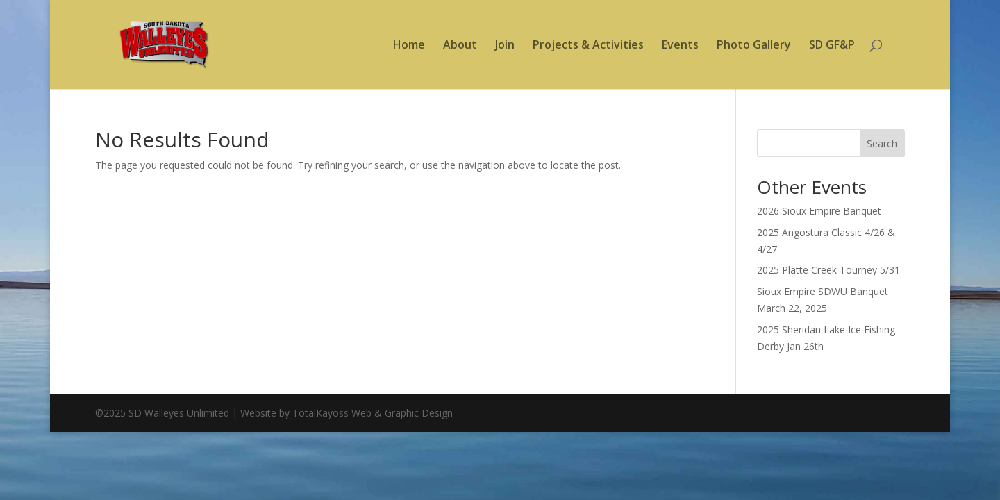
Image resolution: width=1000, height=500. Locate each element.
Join (505, 46)
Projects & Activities (588, 46)
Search (882, 143)
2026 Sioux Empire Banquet (819, 210)
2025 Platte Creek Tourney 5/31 (828, 269)
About (460, 46)
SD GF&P (832, 46)
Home (409, 46)
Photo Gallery (754, 46)
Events (680, 46)
